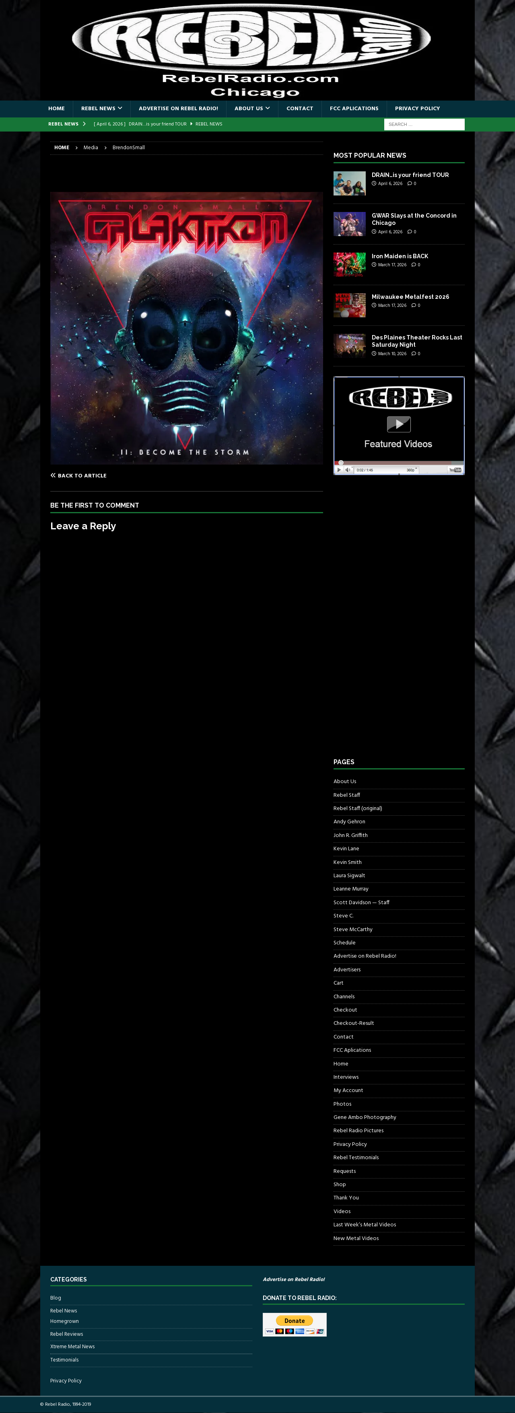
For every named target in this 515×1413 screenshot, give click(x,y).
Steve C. (343, 916)
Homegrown (64, 1322)
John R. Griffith (351, 835)
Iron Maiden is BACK (400, 256)
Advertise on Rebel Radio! (178, 108)
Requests (345, 1171)
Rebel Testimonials (356, 1157)
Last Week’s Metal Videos (365, 1225)
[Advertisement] (394, 624)
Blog (55, 1298)
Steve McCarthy (353, 929)
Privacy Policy (417, 108)
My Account (348, 1090)
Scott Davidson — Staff (361, 902)
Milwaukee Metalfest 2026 (410, 297)
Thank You (346, 1198)
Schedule (345, 943)
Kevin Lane (346, 849)
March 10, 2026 (392, 354)
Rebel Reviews (66, 1334)
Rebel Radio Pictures (358, 1130)
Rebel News (98, 108)
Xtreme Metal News (72, 1347)
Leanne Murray (351, 889)
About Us (249, 108)
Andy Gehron (349, 822)
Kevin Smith (348, 862)
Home (56, 108)
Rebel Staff (347, 795)
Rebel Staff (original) (358, 808)
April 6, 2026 (390, 183)
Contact (299, 108)
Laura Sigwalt (349, 875)
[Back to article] (116, 476)
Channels (344, 997)
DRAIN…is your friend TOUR (410, 175)
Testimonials (64, 1360)
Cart (339, 983)
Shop (340, 1184)
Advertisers (347, 970)
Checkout (345, 1010)
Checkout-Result (354, 1023)
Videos (342, 1211)
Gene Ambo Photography (365, 1117)
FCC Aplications (354, 108)
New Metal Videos (356, 1238)
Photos (342, 1104)
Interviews (346, 1077)
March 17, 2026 (392, 265)
